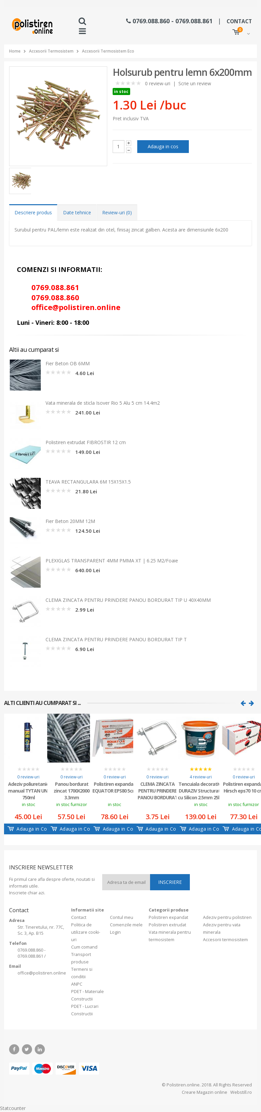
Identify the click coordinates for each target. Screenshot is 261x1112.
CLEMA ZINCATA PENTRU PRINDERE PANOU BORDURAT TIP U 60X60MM (158, 790)
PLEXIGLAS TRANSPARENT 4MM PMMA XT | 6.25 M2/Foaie (112, 560)
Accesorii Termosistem (51, 51)
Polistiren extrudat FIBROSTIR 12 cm (86, 442)
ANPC (76, 984)
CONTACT (239, 21)
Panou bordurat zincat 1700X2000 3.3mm (71, 790)
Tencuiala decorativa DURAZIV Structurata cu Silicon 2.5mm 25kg (201, 790)
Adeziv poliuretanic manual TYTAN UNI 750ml (28, 790)
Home (15, 51)
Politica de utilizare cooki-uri (85, 932)
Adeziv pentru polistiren (227, 917)
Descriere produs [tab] (33, 212)
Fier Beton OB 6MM (68, 363)
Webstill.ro (240, 1092)
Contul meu (121, 917)
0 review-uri (157, 83)
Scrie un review (194, 83)
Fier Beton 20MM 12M (70, 521)
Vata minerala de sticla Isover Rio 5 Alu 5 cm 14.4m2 (103, 403)
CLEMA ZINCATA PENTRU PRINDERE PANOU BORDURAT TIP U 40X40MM (128, 600)
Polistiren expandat (168, 917)
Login (115, 932)
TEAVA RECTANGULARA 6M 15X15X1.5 (88, 481)
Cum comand (84, 947)
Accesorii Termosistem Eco (108, 51)
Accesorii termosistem (225, 940)
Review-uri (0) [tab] (117, 212)
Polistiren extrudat (167, 925)
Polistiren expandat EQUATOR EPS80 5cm (114, 787)
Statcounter (13, 1108)
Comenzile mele (126, 925)
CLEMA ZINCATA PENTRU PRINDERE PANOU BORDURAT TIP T (116, 639)
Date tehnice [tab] (77, 212)
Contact (78, 917)
